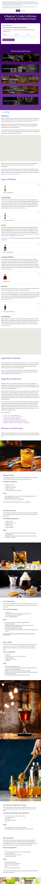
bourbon (20, 288)
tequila (32, 408)
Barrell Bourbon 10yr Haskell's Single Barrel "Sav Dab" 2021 (16, 421)
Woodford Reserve (17, 851)
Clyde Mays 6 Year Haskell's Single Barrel (12, 418)
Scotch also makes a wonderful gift (8, 238)
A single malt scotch (5, 370)
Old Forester (9, 299)
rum (34, 408)
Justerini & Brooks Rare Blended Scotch (25, 233)
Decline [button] (23, 10)
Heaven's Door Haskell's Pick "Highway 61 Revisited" (15, 419)
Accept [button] (18, 10)
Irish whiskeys (4, 201)
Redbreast (24, 207)
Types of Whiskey (8, 179)
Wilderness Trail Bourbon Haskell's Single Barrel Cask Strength (16, 422)
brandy (37, 408)
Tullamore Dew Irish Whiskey (16, 615)
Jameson (11, 207)
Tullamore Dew (16, 207)
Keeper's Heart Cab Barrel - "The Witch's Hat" (13, 416)
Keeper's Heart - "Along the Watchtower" (12, 415)
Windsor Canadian (35, 267)
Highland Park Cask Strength (18, 235)
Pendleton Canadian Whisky (7, 269)
